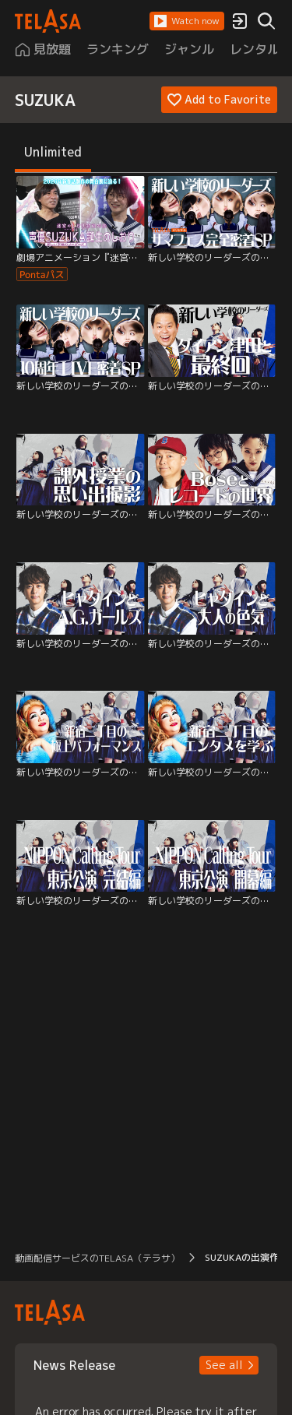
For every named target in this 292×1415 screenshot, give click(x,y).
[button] (187, 21)
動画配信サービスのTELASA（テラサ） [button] (97, 1258)
